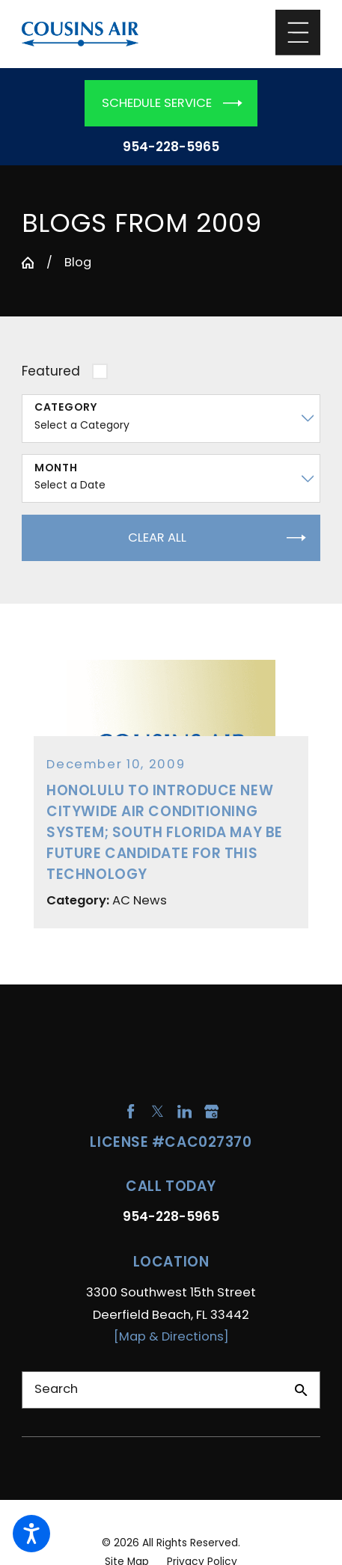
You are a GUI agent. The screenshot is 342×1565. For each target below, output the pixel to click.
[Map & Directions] (171, 1336)
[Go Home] (28, 263)
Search (56, 1388)
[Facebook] (130, 1111)
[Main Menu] (298, 32)
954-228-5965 (171, 147)
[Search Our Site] (301, 1390)
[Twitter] (157, 1111)
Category (65, 407)
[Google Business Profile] (211, 1111)
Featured (51, 371)
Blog (77, 262)
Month (56, 468)
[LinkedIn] (184, 1111)
